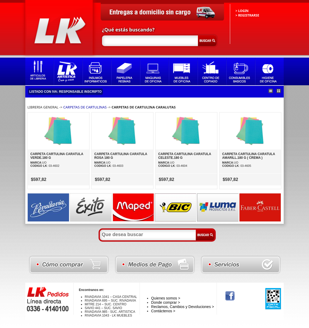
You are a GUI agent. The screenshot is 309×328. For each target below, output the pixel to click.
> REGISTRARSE (247, 15)
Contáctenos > (163, 311)
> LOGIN (242, 11)
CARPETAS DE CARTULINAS (85, 107)
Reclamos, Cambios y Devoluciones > (182, 307)
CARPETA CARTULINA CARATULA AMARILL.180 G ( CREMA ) (248, 156)
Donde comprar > (165, 302)
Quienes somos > (165, 298)
